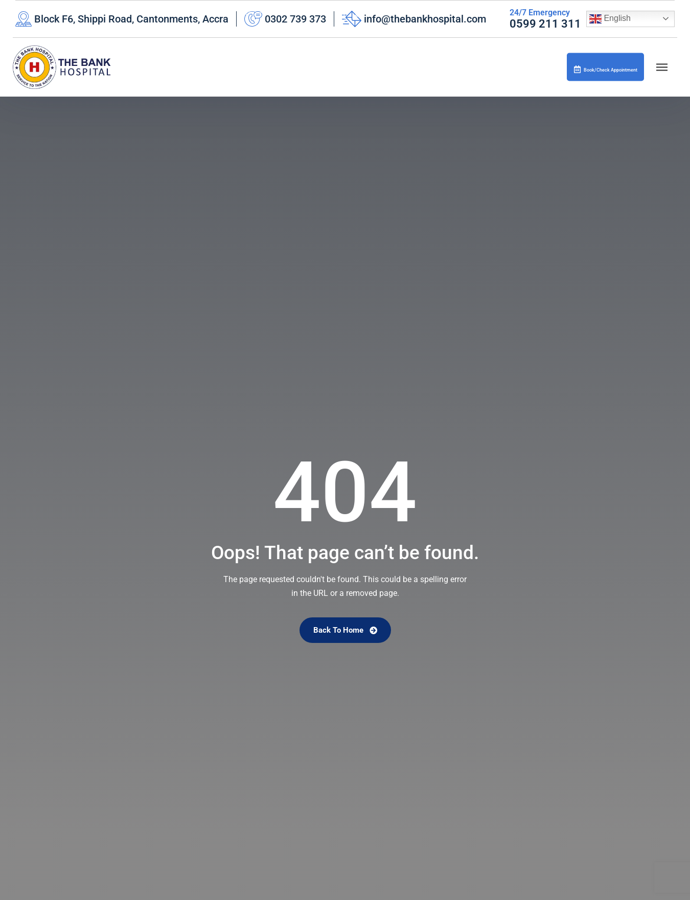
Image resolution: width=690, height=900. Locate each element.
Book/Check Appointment (590, 68)
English (610, 19)
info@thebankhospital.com (425, 19)
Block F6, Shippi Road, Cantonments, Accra (131, 19)
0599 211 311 (545, 23)
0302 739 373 (295, 19)
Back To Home (345, 630)
